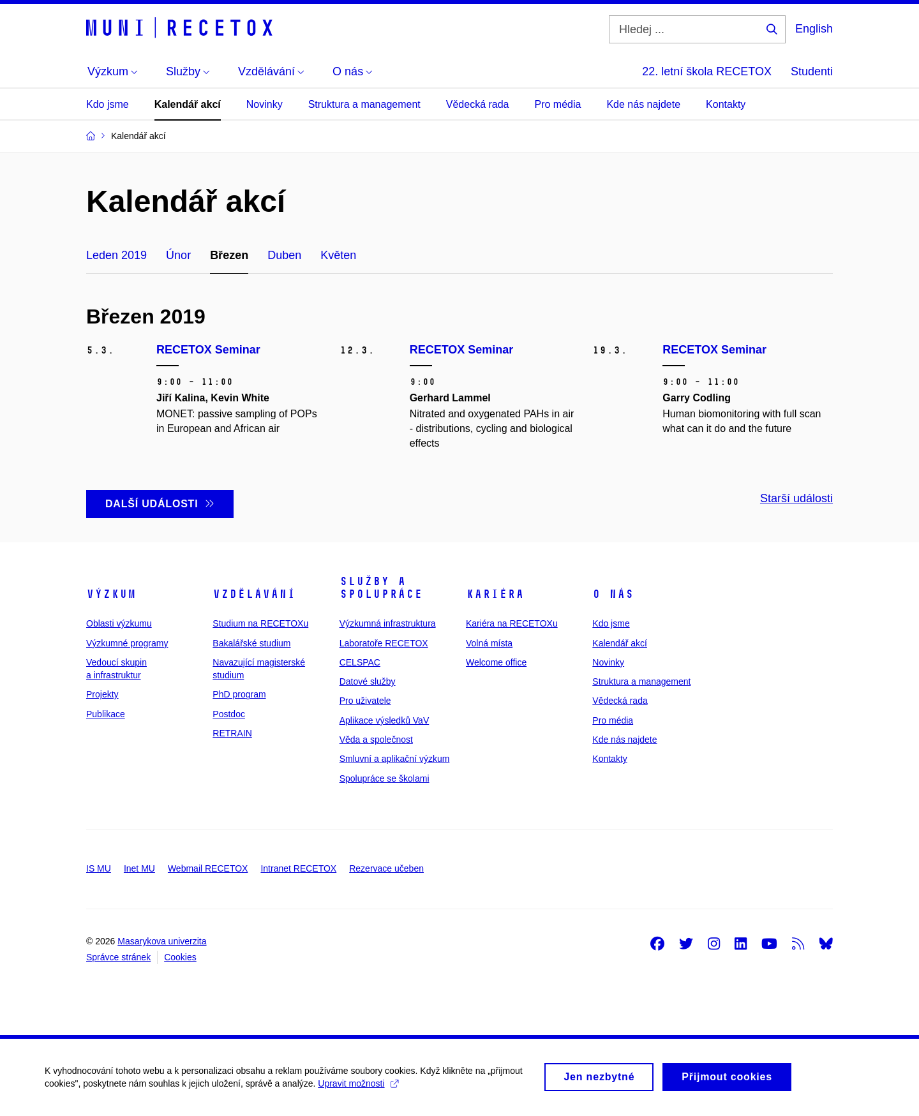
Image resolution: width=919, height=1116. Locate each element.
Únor (178, 255)
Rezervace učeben (386, 868)
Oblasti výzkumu (119, 623)
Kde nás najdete (643, 104)
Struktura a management (364, 104)
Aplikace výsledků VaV (385, 720)
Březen (229, 255)
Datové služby (368, 681)
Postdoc (229, 714)
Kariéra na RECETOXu (512, 623)
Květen (338, 255)
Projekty (102, 694)
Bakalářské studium (251, 643)
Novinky (264, 104)
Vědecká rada (477, 104)
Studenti (812, 71)
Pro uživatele (365, 701)
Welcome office (496, 662)
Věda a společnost (376, 739)
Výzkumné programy (127, 643)
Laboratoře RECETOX (384, 643)
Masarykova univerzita (161, 941)
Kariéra (495, 594)
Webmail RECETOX (208, 868)
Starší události (796, 498)
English (814, 28)
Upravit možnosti (358, 1088)
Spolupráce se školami (385, 778)
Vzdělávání (254, 594)
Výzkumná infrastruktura (388, 623)
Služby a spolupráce (381, 587)
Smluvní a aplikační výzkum (395, 759)
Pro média (558, 104)
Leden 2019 (116, 255)
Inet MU (139, 868)
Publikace (105, 714)
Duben (284, 255)
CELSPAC (360, 662)
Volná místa (489, 643)
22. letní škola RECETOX (707, 71)
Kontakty (725, 104)
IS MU (98, 868)
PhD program (239, 694)
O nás (613, 594)
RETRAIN (232, 733)
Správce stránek (118, 957)
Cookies (180, 957)
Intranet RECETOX (298, 868)
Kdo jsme (107, 104)
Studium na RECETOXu (260, 623)
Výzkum (111, 594)
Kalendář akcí (187, 104)
